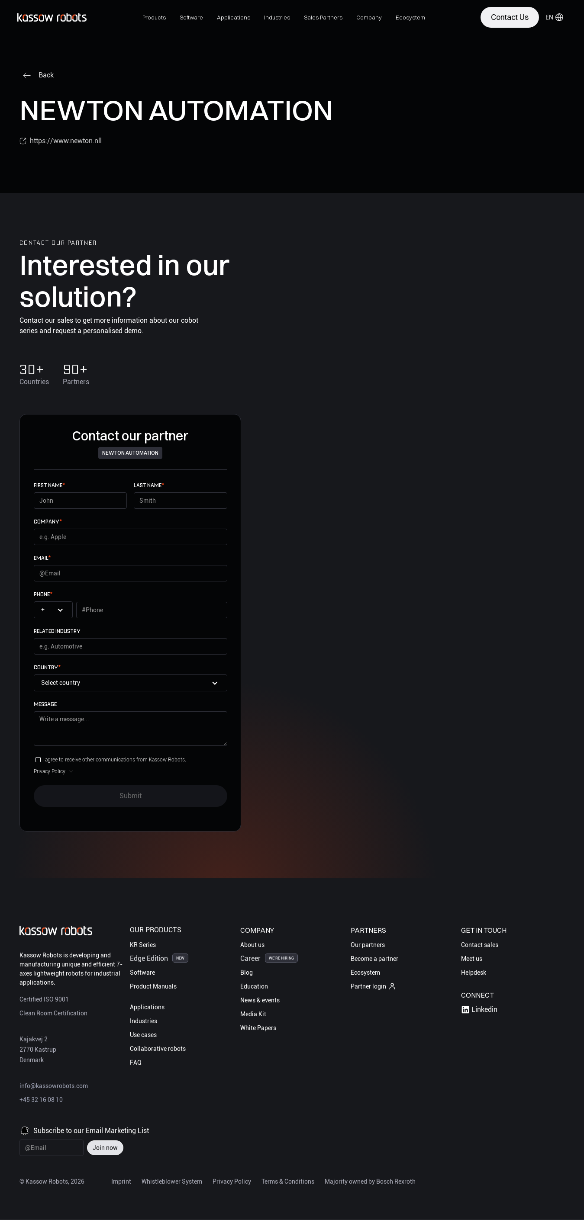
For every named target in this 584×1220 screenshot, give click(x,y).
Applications (147, 1007)
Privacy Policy (232, 1181)
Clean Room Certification (53, 1013)
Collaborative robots (158, 1048)
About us (252, 944)
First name (49, 485)
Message (45, 704)
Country (47, 667)
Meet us (471, 958)
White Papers (258, 1027)
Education (254, 986)
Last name (149, 485)
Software (142, 972)
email (42, 558)
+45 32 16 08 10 (41, 1100)
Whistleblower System (172, 1181)
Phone (43, 594)
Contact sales (479, 944)
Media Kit (253, 1014)
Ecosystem (365, 972)
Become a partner (374, 958)
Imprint (121, 1181)
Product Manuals (153, 986)
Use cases (143, 1034)
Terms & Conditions (287, 1181)
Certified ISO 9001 (44, 999)
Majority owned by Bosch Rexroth (370, 1181)
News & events (260, 1000)
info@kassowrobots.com (53, 1086)
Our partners (368, 944)
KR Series (143, 944)
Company (48, 521)
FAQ (136, 1062)
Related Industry (57, 631)
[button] (154, 17)
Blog (246, 972)
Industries (143, 1021)
